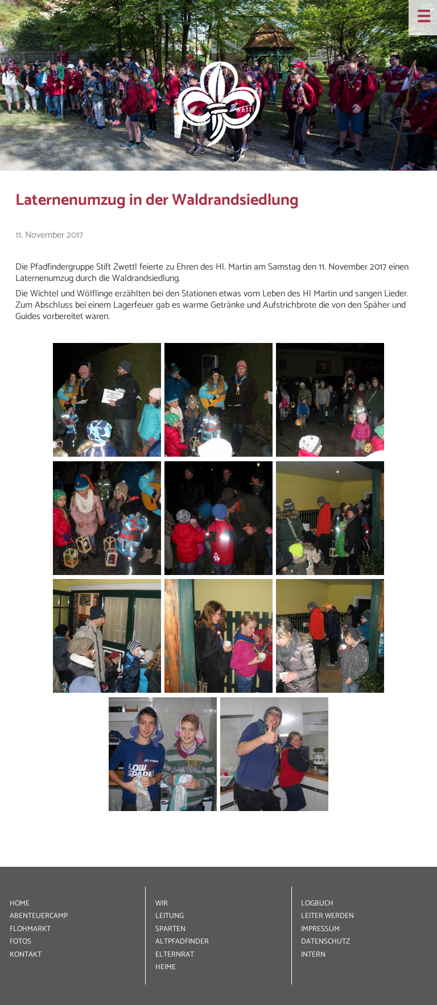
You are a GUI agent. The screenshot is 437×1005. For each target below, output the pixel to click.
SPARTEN (170, 929)
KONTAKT (26, 955)
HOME (20, 903)
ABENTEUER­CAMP (39, 916)
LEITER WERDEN (327, 916)
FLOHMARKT (30, 929)
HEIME (165, 967)
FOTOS (20, 942)
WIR (161, 903)
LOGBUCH (317, 903)
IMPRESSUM (320, 929)
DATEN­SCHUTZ (325, 942)
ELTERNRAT (174, 955)
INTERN (313, 955)
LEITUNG (169, 916)
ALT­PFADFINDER (182, 942)
